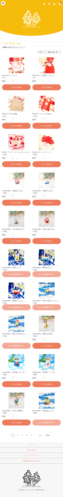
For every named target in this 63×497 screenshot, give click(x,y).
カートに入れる (16, 87)
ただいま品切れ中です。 (16, 274)
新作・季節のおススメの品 (12, 43)
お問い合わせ (31, 450)
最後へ (48, 435)
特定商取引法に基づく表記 (31, 461)
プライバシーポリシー (31, 455)
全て (2, 43)
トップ (31, 444)
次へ (40, 435)
